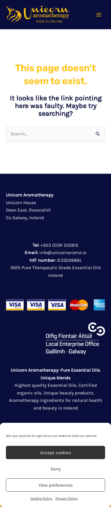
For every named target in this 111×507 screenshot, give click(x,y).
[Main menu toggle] (99, 15)
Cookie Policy (41, 498)
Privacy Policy (66, 498)
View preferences (55, 485)
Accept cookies (55, 452)
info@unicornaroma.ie (62, 252)
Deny (56, 469)
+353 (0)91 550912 (59, 245)
